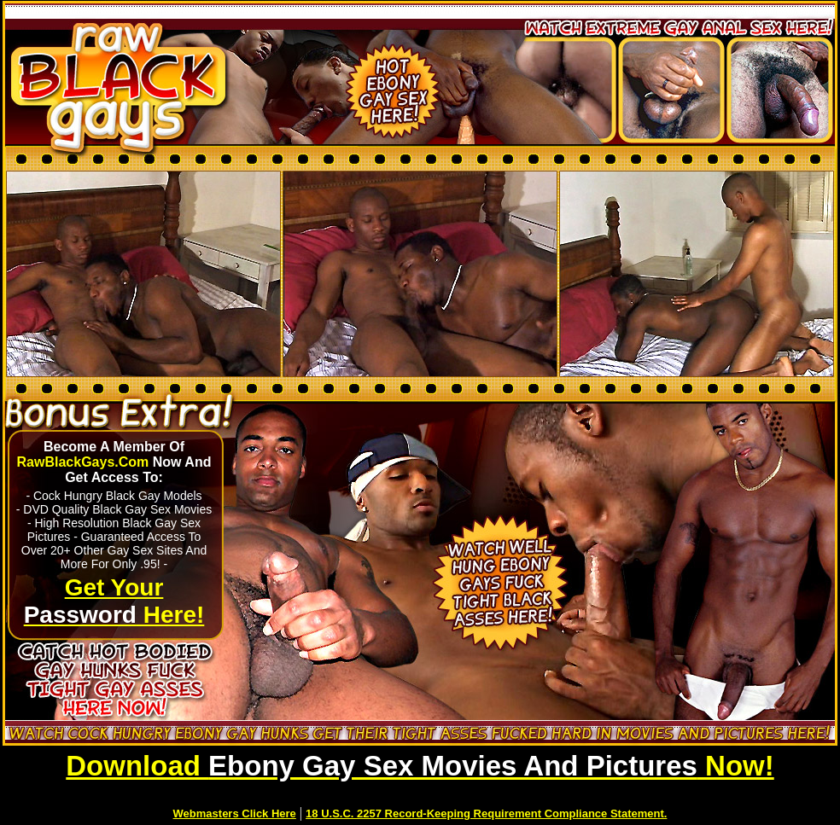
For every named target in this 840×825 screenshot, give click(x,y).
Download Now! (419, 765)
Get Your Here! (114, 601)
